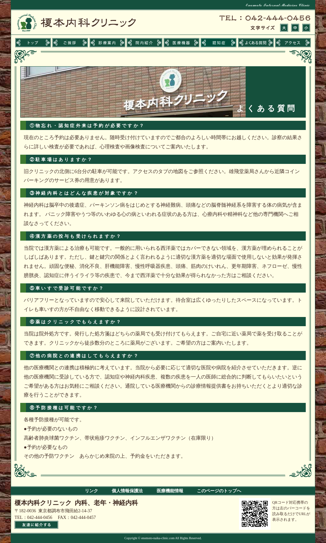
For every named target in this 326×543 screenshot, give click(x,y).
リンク (91, 490)
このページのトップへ (219, 490)
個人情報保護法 (127, 490)
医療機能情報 (170, 490)
